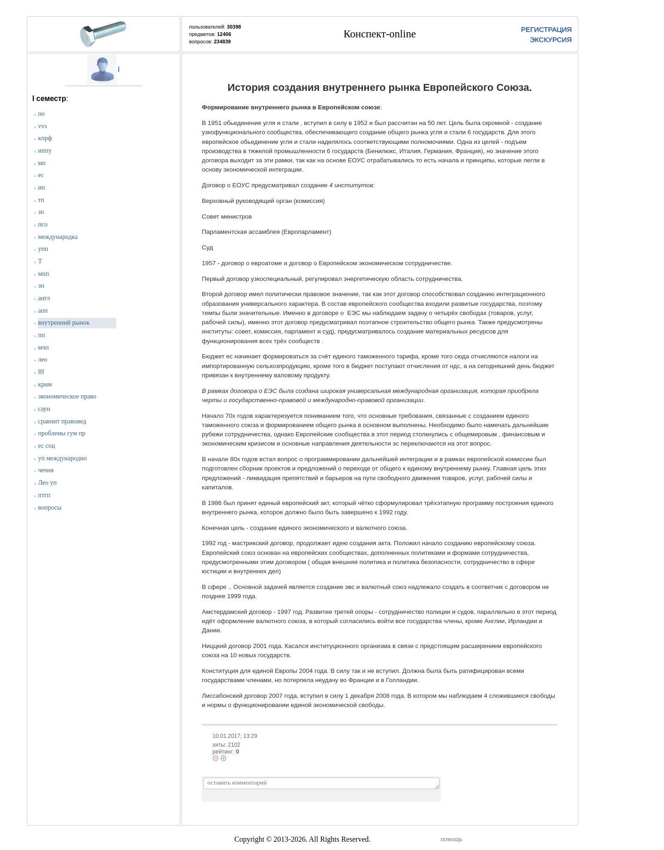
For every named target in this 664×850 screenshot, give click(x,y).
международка (57, 236)
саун (44, 408)
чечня (45, 470)
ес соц (46, 445)
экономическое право (67, 396)
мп (41, 163)
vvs (42, 126)
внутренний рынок (63, 322)
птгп (44, 495)
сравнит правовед (62, 421)
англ (44, 298)
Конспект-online (380, 34)
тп (41, 199)
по (41, 113)
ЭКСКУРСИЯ (551, 39)
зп (41, 211)
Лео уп (47, 482)
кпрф (45, 138)
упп (43, 248)
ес (41, 175)
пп (41, 335)
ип (41, 187)
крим (45, 384)
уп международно (62, 458)
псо (42, 224)
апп (42, 310)
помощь (451, 839)
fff (41, 372)
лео (42, 359)
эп (41, 285)
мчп (43, 347)
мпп (43, 273)
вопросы (49, 507)
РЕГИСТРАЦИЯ (546, 29)
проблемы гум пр (61, 433)
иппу (44, 150)
